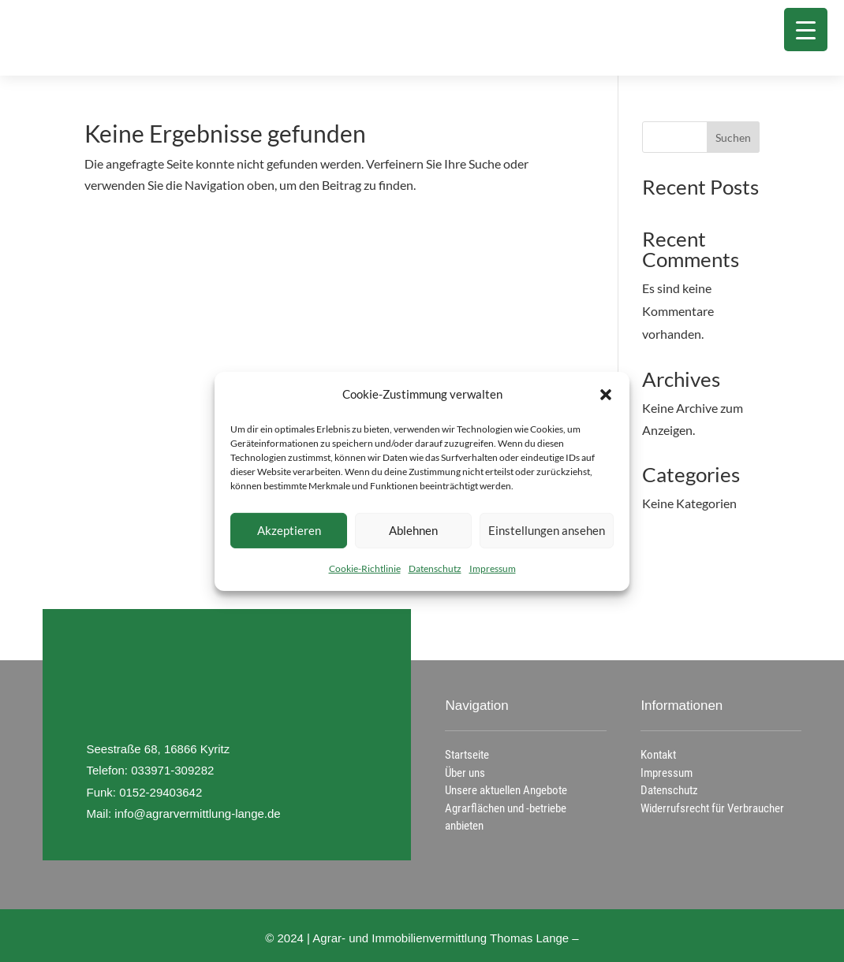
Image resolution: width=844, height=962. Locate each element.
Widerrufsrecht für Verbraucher (712, 808)
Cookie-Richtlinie (365, 568)
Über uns (465, 773)
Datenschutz (435, 568)
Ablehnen (413, 530)
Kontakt (658, 755)
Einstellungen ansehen (546, 530)
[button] (606, 395)
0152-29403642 (160, 792)
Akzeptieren (289, 530)
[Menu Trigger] (805, 29)
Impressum (492, 568)
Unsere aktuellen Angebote (506, 790)
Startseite (467, 755)
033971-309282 (172, 770)
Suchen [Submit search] (733, 137)
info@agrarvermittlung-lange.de (197, 813)
